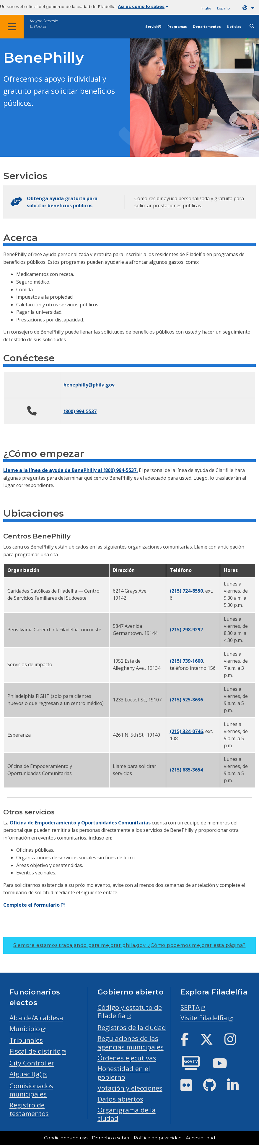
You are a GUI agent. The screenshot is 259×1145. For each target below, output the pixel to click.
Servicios (153, 27)
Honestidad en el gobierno (123, 1073)
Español (224, 8)
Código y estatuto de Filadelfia (129, 1012)
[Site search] (252, 26)
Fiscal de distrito (35, 1051)
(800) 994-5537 (80, 411)
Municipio (24, 1028)
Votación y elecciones (129, 1088)
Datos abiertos (120, 1099)
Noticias (234, 27)
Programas (177, 27)
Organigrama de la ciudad (126, 1114)
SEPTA (190, 1007)
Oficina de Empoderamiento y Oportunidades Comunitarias (80, 822)
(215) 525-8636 (186, 699)
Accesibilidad (200, 1138)
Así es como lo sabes (143, 6)
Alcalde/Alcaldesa (36, 1017)
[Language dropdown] (249, 8)
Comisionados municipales (31, 1090)
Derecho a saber (111, 1138)
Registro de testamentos (29, 1109)
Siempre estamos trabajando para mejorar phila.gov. (129, 945)
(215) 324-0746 (186, 731)
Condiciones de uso (66, 1138)
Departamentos (207, 27)
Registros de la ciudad (131, 1027)
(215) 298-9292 (186, 629)
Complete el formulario (31, 905)
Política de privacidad (158, 1138)
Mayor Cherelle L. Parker (44, 24)
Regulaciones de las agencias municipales (130, 1043)
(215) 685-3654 (186, 769)
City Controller (31, 1063)
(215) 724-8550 (186, 591)
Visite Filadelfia (203, 1017)
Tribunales (26, 1040)
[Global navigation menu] (12, 26)
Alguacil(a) (25, 1073)
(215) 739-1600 (186, 661)
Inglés (206, 8)
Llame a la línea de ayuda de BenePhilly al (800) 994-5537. (70, 470)
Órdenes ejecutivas (126, 1057)
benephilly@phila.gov (89, 384)
